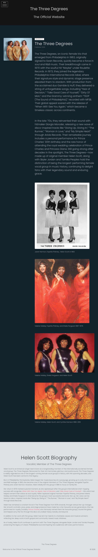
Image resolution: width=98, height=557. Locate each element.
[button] (4, 4)
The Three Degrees (54, 44)
